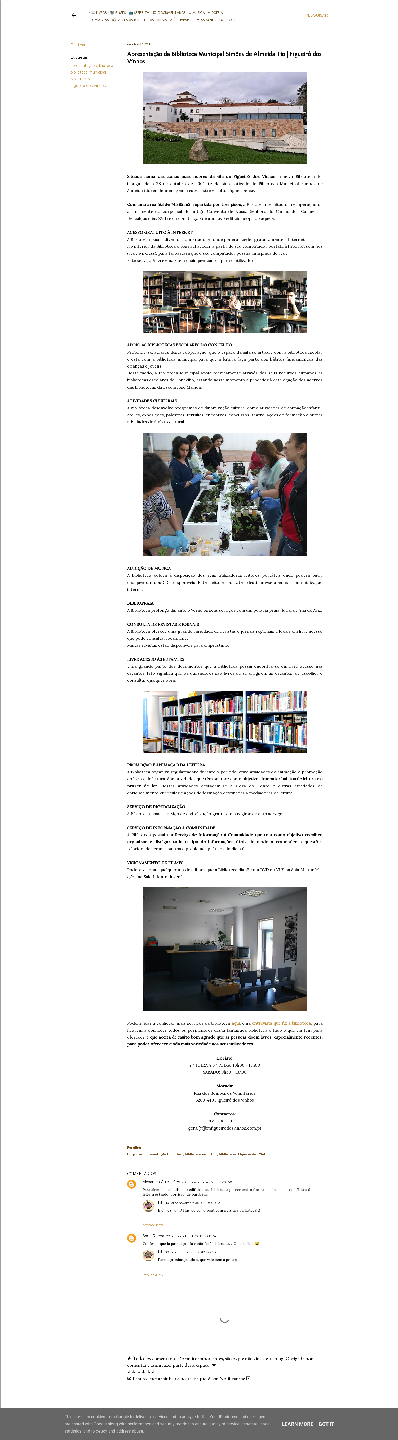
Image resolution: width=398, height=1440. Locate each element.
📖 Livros (97, 13)
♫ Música (195, 13)
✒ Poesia (213, 13)
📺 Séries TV (137, 13)
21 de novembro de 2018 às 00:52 (195, 1203)
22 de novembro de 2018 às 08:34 (191, 1236)
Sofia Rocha (153, 1236)
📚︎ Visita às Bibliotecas (131, 20)
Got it (326, 1424)
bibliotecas (80, 79)
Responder (153, 1225)
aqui (236, 1023)
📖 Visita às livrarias (173, 20)
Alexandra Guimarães (161, 1182)
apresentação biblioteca (91, 65)
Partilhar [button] (77, 45)
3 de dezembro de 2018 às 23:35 (194, 1252)
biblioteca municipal (88, 72)
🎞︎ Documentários (167, 13)
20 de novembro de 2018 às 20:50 (207, 1182)
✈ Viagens (98, 20)
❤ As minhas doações (213, 20)
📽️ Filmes (116, 13)
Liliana (163, 1202)
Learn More (297, 1424)
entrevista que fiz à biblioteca (281, 1023)
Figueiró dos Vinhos (88, 85)
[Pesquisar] (316, 15)
